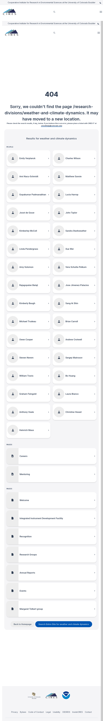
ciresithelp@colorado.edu (51, 126)
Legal (48, 712)
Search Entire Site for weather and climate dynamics (63, 624)
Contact (88, 712)
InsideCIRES (77, 712)
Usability (56, 712)
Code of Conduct (36, 712)
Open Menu (101, 11)
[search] (54, 12)
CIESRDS (66, 712)
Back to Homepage (23, 624)
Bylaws (23, 712)
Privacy (14, 712)
